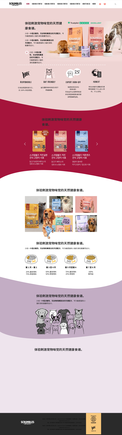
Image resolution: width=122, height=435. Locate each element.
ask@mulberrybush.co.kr (64, 420)
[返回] (25, 144)
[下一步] (97, 144)
